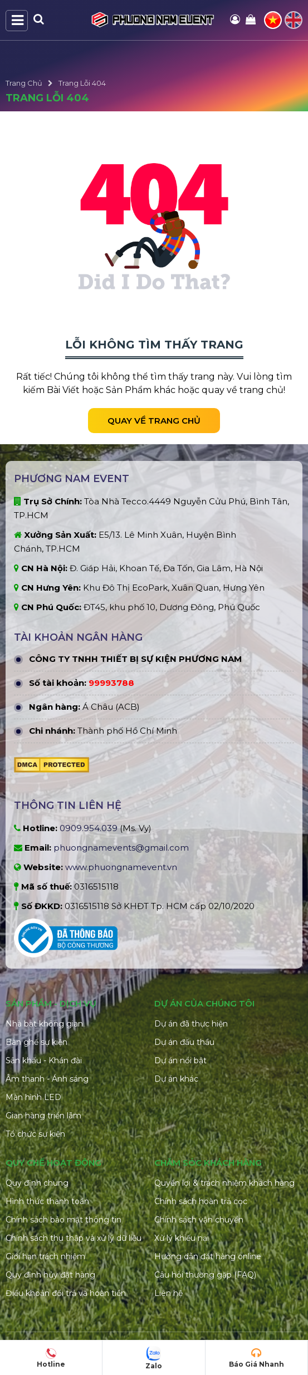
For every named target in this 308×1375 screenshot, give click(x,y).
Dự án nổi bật (180, 1060)
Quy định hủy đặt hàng (50, 1275)
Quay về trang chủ (154, 420)
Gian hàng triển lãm (43, 1116)
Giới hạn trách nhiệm (45, 1256)
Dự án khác (176, 1079)
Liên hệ (168, 1293)
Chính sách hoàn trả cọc (200, 1201)
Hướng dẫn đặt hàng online (207, 1256)
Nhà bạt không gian (44, 1024)
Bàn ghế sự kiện (36, 1042)
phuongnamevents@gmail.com (121, 847)
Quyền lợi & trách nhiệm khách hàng (224, 1183)
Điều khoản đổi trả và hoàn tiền (66, 1293)
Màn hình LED (33, 1097)
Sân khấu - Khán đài (44, 1060)
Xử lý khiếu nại (181, 1238)
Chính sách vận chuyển (198, 1220)
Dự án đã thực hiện (191, 1024)
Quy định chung (37, 1183)
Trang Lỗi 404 (82, 82)
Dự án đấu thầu (184, 1042)
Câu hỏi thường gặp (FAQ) (205, 1275)
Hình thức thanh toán (47, 1201)
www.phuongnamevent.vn (121, 867)
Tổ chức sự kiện (35, 1134)
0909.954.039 (89, 828)
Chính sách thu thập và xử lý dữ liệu (73, 1238)
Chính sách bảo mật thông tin (63, 1220)
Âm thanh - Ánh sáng (47, 1079)
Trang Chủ (24, 82)
